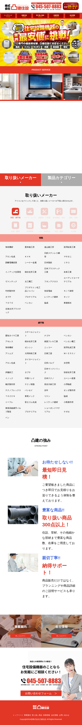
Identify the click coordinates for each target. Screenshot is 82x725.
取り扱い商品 (37, 715)
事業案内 (27, 715)
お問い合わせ (64, 715)
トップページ (18, 715)
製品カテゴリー (61, 179)
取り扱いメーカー (20, 179)
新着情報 (46, 715)
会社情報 (54, 715)
